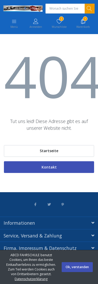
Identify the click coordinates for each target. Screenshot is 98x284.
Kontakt (49, 167)
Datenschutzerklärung (31, 279)
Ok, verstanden (77, 267)
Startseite (49, 150)
